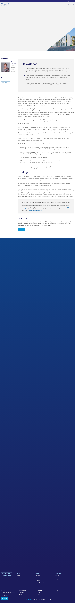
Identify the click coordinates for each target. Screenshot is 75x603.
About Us (38, 575)
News (56, 580)
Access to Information (23, 590)
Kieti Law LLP (54, 1)
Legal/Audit (21, 592)
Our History (39, 577)
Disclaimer (21, 594)
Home (18, 575)
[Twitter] (22, 599)
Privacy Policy (40, 592)
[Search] (73, 5)
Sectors (57, 575)
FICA (38, 594)
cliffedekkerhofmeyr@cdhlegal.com (35, 210)
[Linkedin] (26, 599)
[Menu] (68, 5)
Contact (19, 580)
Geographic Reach (59, 579)
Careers (19, 579)
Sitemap (20, 596)
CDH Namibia (62, 1)
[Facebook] (20, 599)
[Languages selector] (71, 1)
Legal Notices (40, 590)
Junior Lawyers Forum (41, 582)
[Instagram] (24, 599)
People (18, 577)
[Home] (5, 4)
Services (57, 577)
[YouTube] (29, 599)
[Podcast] (31, 599)
